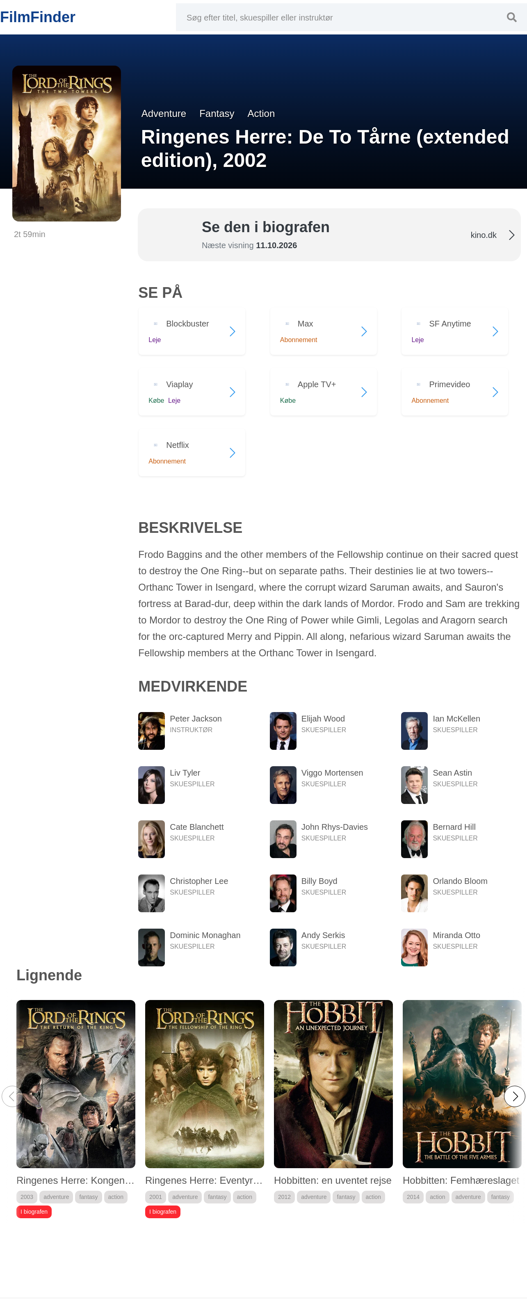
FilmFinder (37, 17)
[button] (514, 1096)
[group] (75, 1109)
